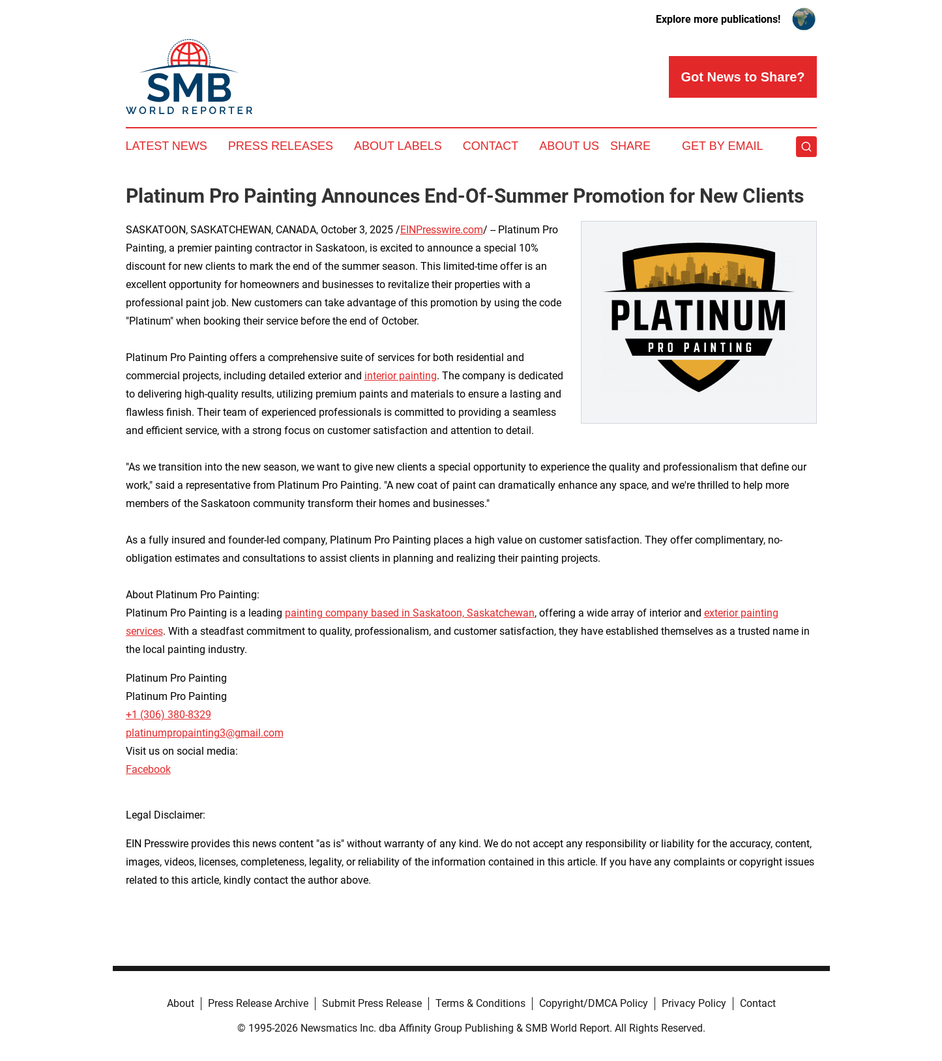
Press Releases (280, 146)
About (180, 1003)
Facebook (148, 769)
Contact (491, 146)
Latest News (166, 146)
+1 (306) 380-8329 (168, 714)
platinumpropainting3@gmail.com (205, 733)
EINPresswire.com (441, 230)
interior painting (400, 376)
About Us (569, 146)
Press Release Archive (258, 1003)
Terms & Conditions (480, 1003)
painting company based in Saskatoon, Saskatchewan (410, 613)
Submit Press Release (372, 1003)
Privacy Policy (694, 1003)
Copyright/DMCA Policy (593, 1003)
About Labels (398, 146)
